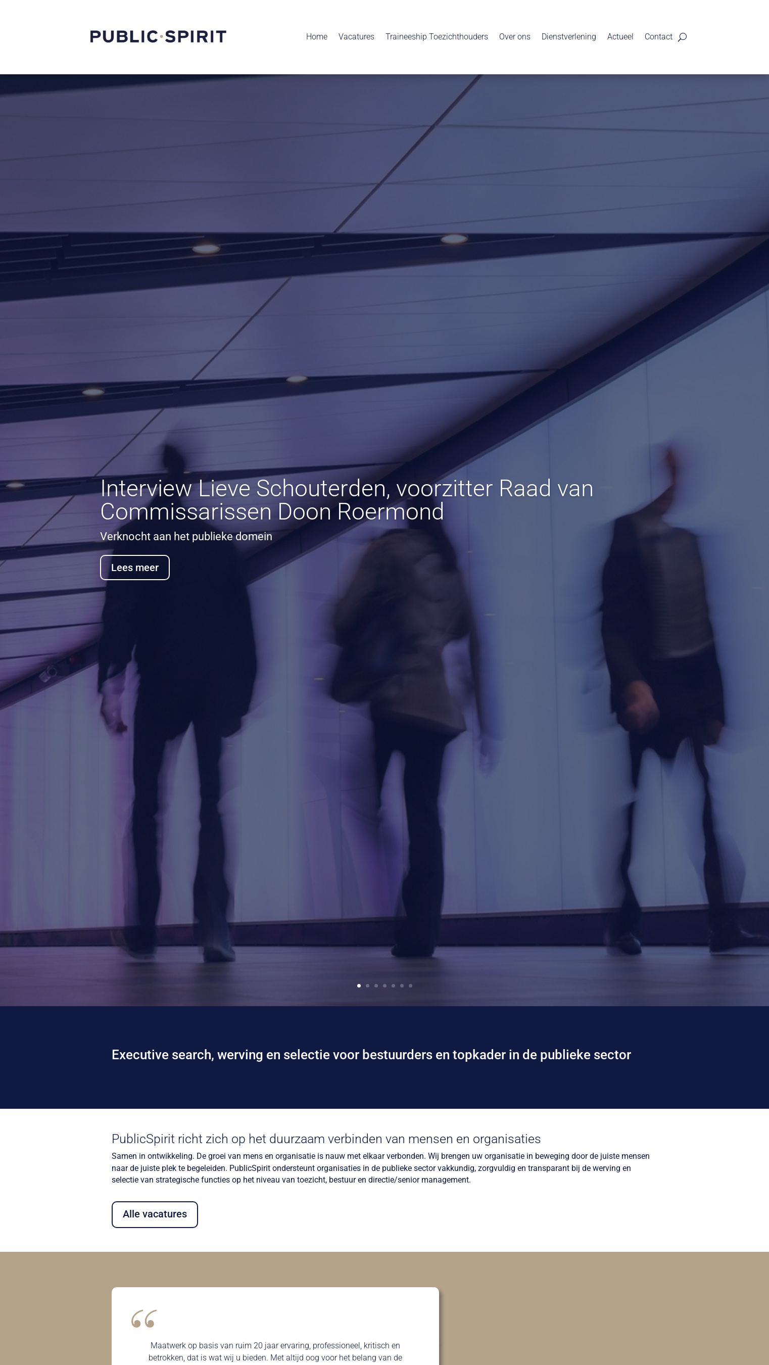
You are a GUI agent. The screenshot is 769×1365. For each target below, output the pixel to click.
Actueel (620, 36)
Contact (658, 36)
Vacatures (356, 36)
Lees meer (135, 568)
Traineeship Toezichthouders (437, 36)
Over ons (515, 36)
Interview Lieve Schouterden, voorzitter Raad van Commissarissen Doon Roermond (347, 500)
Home (316, 36)
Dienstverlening (569, 36)
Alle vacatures (155, 1214)
